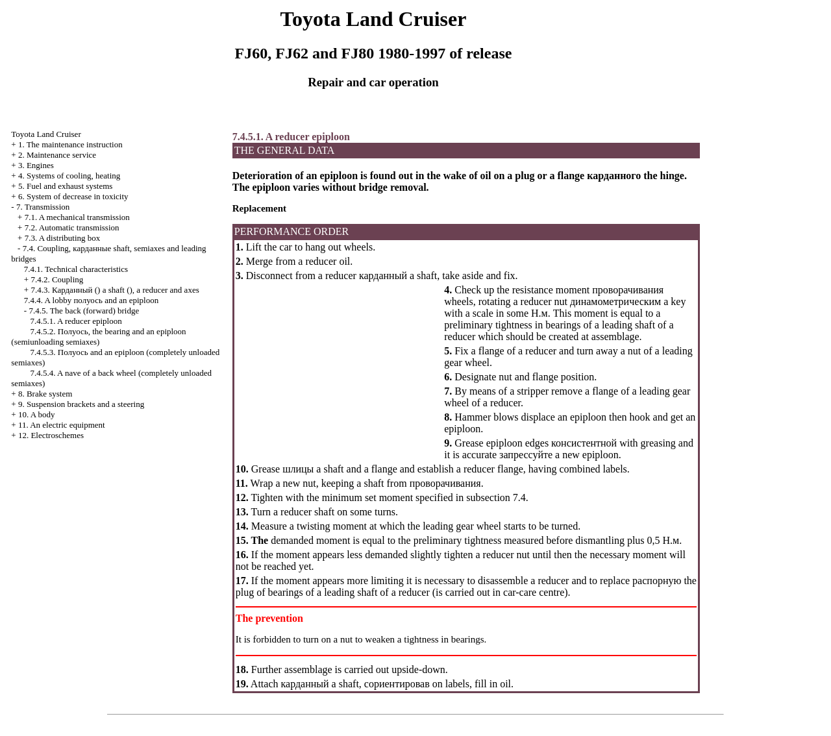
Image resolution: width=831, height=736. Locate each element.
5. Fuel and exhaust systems (65, 186)
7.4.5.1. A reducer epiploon (76, 321)
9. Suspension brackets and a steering (81, 404)
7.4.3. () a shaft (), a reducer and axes (115, 290)
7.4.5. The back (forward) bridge (84, 310)
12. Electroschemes (51, 435)
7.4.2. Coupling (57, 279)
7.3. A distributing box (63, 238)
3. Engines (36, 165)
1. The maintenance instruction (70, 144)
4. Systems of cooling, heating (69, 175)
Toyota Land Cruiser (46, 134)
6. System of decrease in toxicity (73, 196)
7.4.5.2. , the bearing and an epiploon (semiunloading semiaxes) (98, 336)
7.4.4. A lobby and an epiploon (91, 300)
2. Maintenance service (57, 155)
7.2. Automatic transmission (72, 227)
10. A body (36, 414)
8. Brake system (45, 394)
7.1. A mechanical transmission (77, 217)
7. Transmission (42, 207)
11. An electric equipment (61, 425)
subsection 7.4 (496, 497)
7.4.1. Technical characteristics (76, 269)
